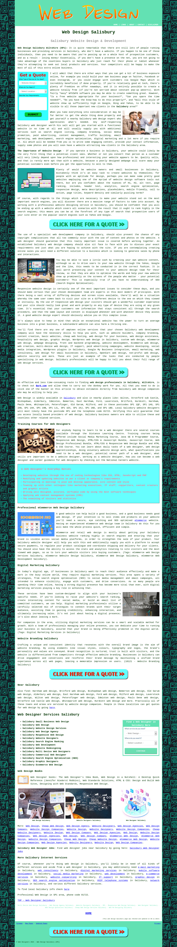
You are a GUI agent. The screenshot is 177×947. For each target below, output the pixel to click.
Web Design (24, 398)
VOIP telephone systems (112, 880)
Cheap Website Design (103, 839)
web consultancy (48, 870)
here (52, 707)
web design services (30, 363)
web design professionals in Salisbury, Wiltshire (122, 382)
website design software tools (133, 179)
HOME (116, 25)
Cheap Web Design (52, 826)
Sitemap (19, 923)
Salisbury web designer (32, 125)
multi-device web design (52, 346)
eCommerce (141, 520)
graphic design (145, 877)
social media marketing (68, 874)
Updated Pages (41, 923)
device (112, 299)
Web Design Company (78, 832)
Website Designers (103, 826)
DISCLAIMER (153, 25)
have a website (76, 145)
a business (93, 251)
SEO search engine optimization (54, 880)
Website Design (76, 829)
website (109, 51)
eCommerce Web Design (124, 836)
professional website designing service (63, 205)
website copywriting (64, 877)
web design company (60, 244)
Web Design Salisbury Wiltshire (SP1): (43, 48)
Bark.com (41, 386)
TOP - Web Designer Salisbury (36, 900)
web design (75, 414)
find (27, 691)
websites (126, 173)
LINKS (123, 25)
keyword (88, 193)
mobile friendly (137, 189)
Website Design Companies (47, 829)
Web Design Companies (129, 842)
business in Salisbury (104, 151)
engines (32, 211)
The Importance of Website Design (39, 151)
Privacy (158, 923)
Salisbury (122, 106)
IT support (106, 877)
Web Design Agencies (130, 826)
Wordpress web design (86, 339)
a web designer (73, 867)
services (23, 132)
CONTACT (141, 25)
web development (115, 874)
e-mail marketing (148, 867)
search (120, 211)
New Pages (29, 923)
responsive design (67, 189)
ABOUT (131, 25)
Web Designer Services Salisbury (48, 714)
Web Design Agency (77, 826)
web (141, 329)
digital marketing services (99, 870)
